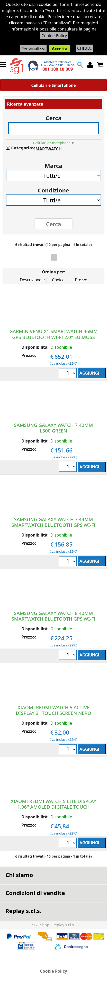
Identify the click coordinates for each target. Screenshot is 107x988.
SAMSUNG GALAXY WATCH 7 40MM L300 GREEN (53, 428)
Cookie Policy (54, 35)
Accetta (59, 49)
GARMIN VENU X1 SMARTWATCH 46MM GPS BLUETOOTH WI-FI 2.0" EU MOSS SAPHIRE (53, 337)
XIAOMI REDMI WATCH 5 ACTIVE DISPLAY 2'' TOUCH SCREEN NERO (53, 710)
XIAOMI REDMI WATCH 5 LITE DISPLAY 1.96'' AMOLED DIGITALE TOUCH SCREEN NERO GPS (53, 807)
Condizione (53, 188)
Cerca (53, 116)
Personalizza (33, 49)
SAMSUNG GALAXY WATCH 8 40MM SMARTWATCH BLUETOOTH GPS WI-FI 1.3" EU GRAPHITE (54, 618)
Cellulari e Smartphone (53, 85)
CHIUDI (84, 48)
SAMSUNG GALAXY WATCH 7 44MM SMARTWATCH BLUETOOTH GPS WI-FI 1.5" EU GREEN (54, 525)
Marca (53, 164)
